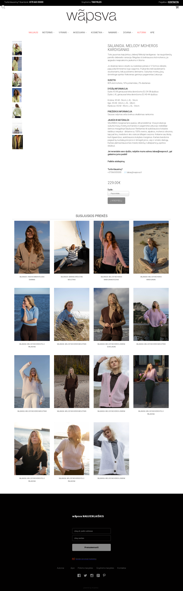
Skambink (23, 2)
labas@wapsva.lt (134, 172)
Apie (152, 32)
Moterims (48, 32)
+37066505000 (114, 172)
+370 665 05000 (36, 2)
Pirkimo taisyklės (85, 568)
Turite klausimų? (11, 2)
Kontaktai (121, 568)
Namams (113, 32)
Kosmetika (97, 32)
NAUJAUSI (33, 32)
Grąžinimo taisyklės (105, 568)
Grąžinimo (86, 2)
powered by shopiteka (90, 588)
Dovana (128, 32)
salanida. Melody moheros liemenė (111, 411)
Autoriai (141, 32)
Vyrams (64, 32)
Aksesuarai (80, 32)
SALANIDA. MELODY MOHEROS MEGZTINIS (71, 344)
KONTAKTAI (173, 2)
